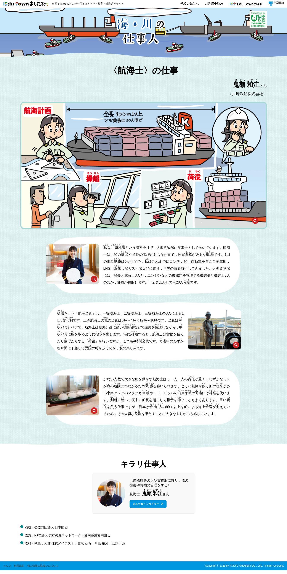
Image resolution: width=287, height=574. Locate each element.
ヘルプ (7, 569)
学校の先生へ (189, 3)
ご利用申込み (214, 3)
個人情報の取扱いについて (42, 569)
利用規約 (19, 569)
